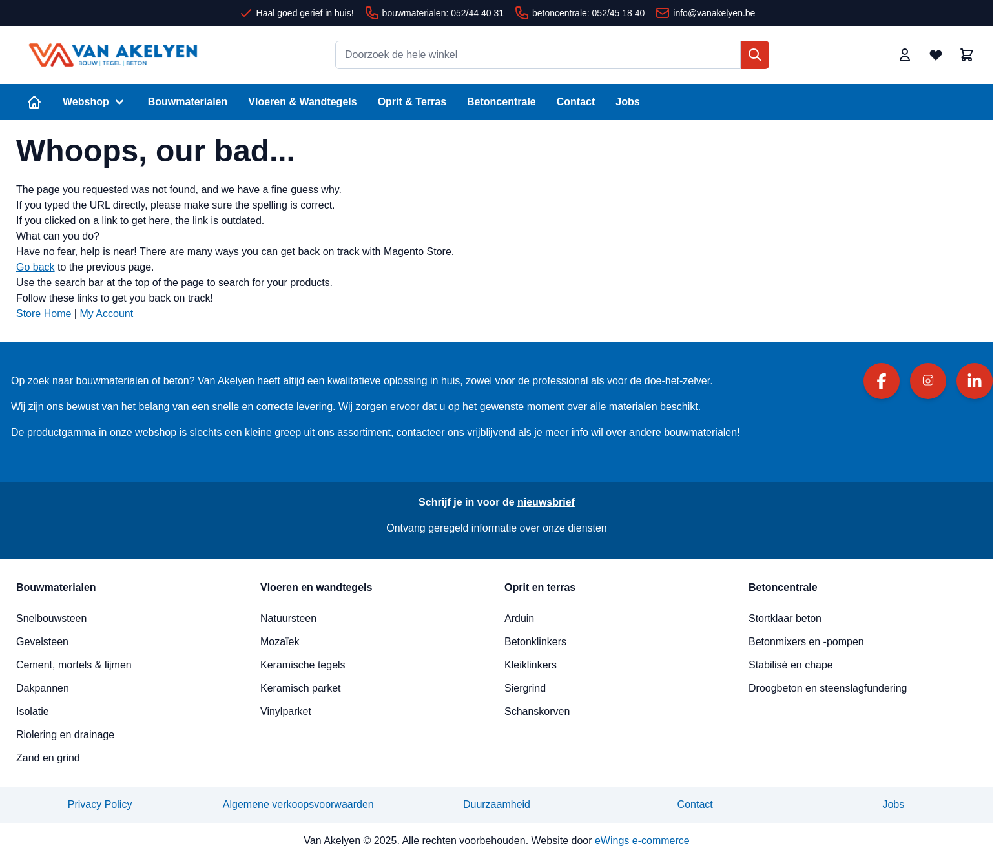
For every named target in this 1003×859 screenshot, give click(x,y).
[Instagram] (928, 381)
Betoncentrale (501, 101)
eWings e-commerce (642, 840)
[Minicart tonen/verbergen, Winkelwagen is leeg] (966, 55)
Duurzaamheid (496, 804)
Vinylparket (285, 711)
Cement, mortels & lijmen (74, 664)
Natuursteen (288, 618)
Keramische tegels (303, 664)
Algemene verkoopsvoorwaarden (298, 804)
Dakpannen (42, 688)
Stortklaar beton (785, 618)
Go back (35, 267)
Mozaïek (279, 641)
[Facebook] (881, 381)
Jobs (627, 101)
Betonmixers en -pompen (806, 641)
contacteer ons (430, 432)
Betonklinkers (535, 641)
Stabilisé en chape (791, 664)
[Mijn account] (904, 55)
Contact (576, 101)
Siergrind (525, 688)
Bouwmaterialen (188, 101)
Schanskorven (537, 711)
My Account (106, 313)
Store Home (43, 313)
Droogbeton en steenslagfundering (828, 688)
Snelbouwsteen (51, 618)
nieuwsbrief (546, 502)
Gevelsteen (42, 641)
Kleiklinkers (530, 664)
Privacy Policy (100, 804)
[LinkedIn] (974, 381)
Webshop (95, 102)
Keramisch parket (300, 688)
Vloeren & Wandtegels (302, 101)
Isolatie (32, 711)
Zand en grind (48, 757)
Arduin (519, 618)
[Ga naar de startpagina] (113, 55)
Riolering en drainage (65, 734)
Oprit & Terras (412, 101)
